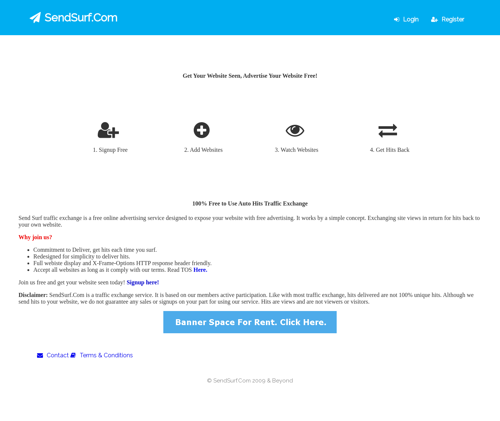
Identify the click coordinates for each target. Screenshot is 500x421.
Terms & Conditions (101, 355)
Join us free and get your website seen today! (73, 282)
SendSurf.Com (73, 17)
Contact (53, 355)
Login (406, 19)
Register (447, 19)
